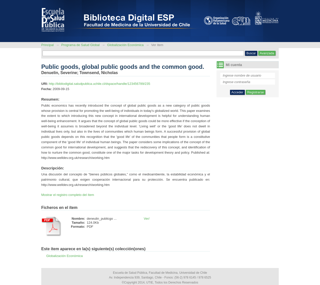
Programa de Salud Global (80, 45)
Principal (47, 45)
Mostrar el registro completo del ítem (67, 195)
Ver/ (147, 218)
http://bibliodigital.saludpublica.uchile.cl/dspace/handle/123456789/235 (99, 84)
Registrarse (255, 92)
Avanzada (267, 53)
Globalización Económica (125, 45)
